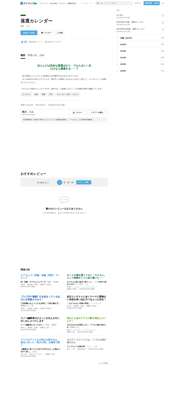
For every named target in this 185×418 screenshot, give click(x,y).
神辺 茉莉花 (51, 325)
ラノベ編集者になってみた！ (32, 325)
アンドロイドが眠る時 (76, 346)
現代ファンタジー (36, 354)
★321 (69, 330)
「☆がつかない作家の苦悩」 (78, 303)
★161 (23, 328)
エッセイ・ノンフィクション (84, 287)
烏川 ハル (25, 26)
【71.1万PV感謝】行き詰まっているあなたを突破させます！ (40, 298)
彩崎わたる (74, 327)
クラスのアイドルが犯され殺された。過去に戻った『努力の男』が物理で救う (40, 342)
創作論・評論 (32, 284)
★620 (23, 284)
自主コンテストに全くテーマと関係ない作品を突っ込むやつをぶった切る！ (86, 298)
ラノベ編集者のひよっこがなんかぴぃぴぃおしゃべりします (40, 319)
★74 (68, 349)
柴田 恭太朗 (53, 282)
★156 (69, 306)
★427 (23, 308)
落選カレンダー (37, 20)
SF (74, 349)
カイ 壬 (31, 306)
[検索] (97, 3)
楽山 (35, 351)
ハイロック (96, 303)
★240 (69, 287)
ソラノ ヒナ (92, 346)
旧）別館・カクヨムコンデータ (33, 282)
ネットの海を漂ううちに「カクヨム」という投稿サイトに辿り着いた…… (86, 276)
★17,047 (24, 354)
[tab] (23, 56)
